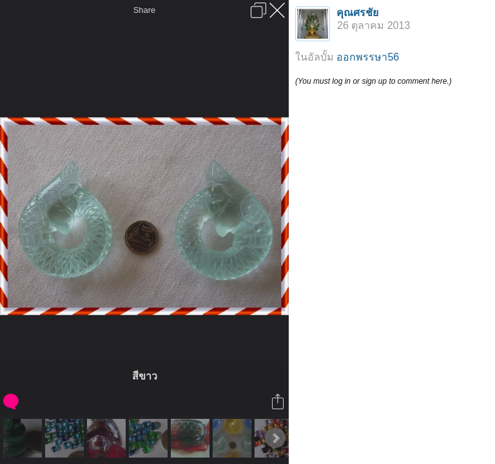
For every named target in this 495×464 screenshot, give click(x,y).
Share (144, 10)
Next (275, 438)
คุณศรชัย (357, 12)
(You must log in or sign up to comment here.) (373, 81)
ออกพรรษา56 (367, 57)
